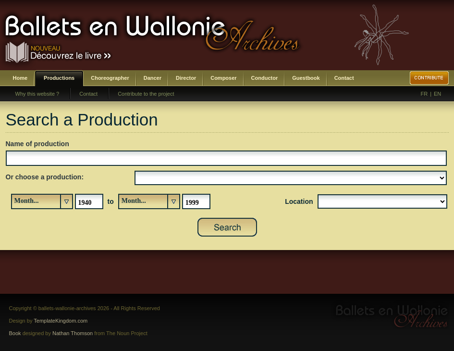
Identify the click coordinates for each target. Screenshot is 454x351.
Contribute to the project (146, 94)
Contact (344, 78)
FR (424, 94)
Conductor (264, 78)
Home (20, 78)
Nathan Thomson (72, 333)
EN (437, 94)
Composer (223, 78)
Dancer (152, 78)
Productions (59, 78)
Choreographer (110, 78)
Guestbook (305, 78)
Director (186, 78)
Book (15, 333)
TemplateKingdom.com (60, 321)
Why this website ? (37, 94)
